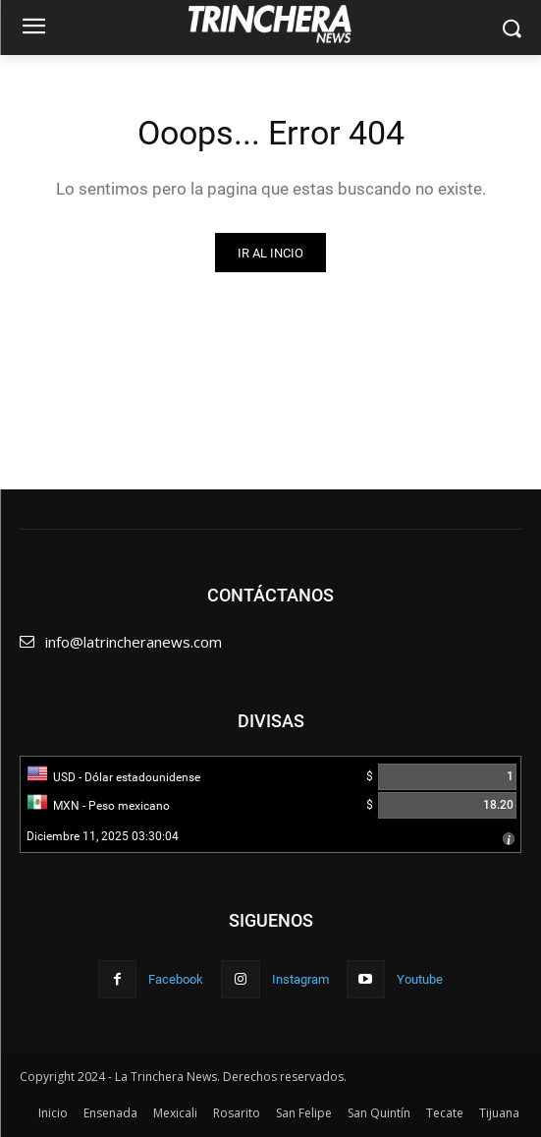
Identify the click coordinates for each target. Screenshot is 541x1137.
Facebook (175, 979)
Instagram (300, 979)
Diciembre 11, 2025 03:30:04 (103, 836)
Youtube (420, 979)
